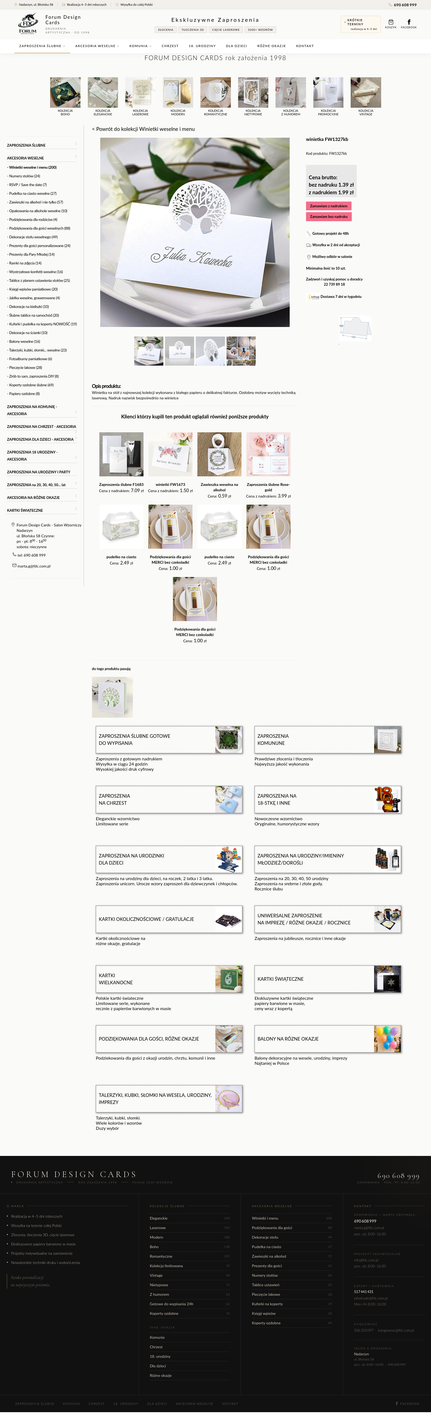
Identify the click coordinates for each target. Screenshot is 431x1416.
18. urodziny (202, 46)
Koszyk (391, 24)
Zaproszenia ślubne (42, 46)
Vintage (190, 1275)
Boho (190, 1246)
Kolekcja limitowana (190, 1265)
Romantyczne (190, 1256)
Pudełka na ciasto (292, 1246)
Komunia (140, 46)
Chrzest (170, 46)
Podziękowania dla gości (292, 1227)
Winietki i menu (292, 1218)
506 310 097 (363, 1330)
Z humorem (190, 1294)
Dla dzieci (236, 46)
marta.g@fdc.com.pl (34, 566)
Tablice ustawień (292, 1284)
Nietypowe (190, 1284)
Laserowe (190, 1227)
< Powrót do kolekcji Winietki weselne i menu (143, 129)
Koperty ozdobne (190, 1313)
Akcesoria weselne (97, 46)
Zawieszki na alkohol (292, 1256)
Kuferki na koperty (292, 1303)
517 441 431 (363, 1291)
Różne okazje (271, 46)
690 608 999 (403, 4)
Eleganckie (190, 1218)
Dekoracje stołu (292, 1237)
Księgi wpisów (292, 1313)
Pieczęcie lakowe (292, 1294)
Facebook (409, 24)
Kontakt (305, 46)
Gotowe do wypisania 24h (190, 1303)
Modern (190, 1237)
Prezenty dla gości (292, 1265)
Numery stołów (292, 1275)
